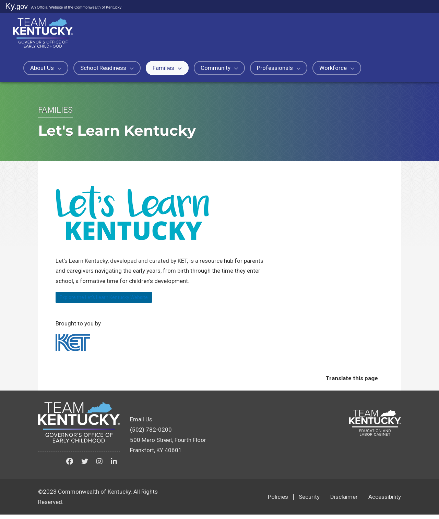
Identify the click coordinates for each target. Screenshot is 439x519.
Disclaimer (344, 501)
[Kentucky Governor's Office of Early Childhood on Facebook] (69, 466)
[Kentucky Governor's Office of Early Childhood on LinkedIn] (114, 466)
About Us (45, 67)
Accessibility (384, 501)
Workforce (336, 67)
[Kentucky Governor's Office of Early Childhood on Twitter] (85, 466)
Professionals (278, 67)
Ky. (16, 6)
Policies (278, 501)
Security (309, 501)
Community (219, 67)
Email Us (141, 424)
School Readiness (107, 67)
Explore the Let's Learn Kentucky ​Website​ (120, 299)
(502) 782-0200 (151, 434)
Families (167, 67)
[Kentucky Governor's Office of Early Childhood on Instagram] (99, 466)
